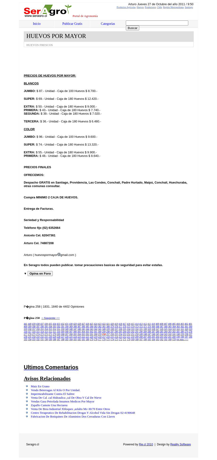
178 (96, 339)
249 (141, 334)
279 (186, 331)
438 (38, 323)
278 (190, 331)
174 (112, 339)
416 (129, 323)
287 (153, 331)
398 (34, 326)
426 (87, 323)
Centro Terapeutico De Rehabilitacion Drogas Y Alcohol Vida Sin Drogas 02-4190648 (83, 412)
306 (75, 331)
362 (182, 326)
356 (38, 329)
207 (145, 336)
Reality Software (180, 444)
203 (161, 336)
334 (129, 329)
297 (112, 331)
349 (67, 329)
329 (149, 329)
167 (141, 339)
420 (112, 323)
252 (129, 334)
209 (137, 336)
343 (91, 329)
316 (34, 331)
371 (145, 326)
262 (87, 334)
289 (145, 331)
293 (128, 331)
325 (166, 329)
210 (133, 336)
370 (149, 326)
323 (174, 329)
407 (166, 323)
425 (91, 323)
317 (30, 331)
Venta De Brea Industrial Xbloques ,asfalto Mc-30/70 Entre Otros (70, 409)
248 (145, 334)
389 (71, 326)
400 (25, 326)
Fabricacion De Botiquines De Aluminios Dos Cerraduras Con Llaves (73, 416)
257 (108, 334)
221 (87, 336)
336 (120, 329)
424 (96, 323)
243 (166, 334)
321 (182, 329)
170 (129, 339)
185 (67, 339)
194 (30, 339)
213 (120, 336)
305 (79, 331)
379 (112, 326)
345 (83, 329)
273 (42, 334)
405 (174, 323)
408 (161, 323)
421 (108, 323)
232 (42, 336)
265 (75, 334)
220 (91, 336)
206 (149, 336)
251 (133, 334)
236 (25, 336)
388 (75, 326)
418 (120, 323)
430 (71, 323)
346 (79, 329)
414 (137, 323)
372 (141, 326)
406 (170, 323)
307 (71, 331)
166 (145, 339)
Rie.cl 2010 (146, 444)
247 (149, 334)
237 (190, 334)
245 (157, 334)
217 (104, 336)
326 (162, 329)
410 (153, 323)
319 (190, 329)
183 (75, 339)
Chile (159, 7)
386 (83, 326)
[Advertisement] (109, 60)
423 (100, 323)
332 (137, 329)
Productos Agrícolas (126, 7)
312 (50, 331)
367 (162, 326)
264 (79, 334)
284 (166, 331)
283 (170, 331)
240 (178, 334)
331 (141, 329)
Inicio (37, 23)
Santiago (189, 7)
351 (58, 329)
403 (182, 323)
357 (34, 329)
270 (54, 334)
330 (145, 329)
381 (104, 326)
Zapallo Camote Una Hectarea (49, 405)
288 (149, 331)
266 (71, 334)
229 (54, 336)
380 (108, 326)
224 (75, 336)
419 (116, 323)
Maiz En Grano (40, 386)
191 (42, 339)
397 (38, 326)
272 (46, 334)
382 (100, 326)
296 (116, 331)
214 (116, 336)
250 (137, 334)
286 (157, 331)
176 (104, 339)
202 (166, 336)
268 (63, 334)
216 (108, 336)
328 (153, 329)
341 (100, 329)
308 (67, 331)
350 (63, 329)
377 (120, 326)
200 (174, 336)
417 (124, 323)
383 (96, 326)
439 (34, 323)
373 (137, 326)
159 (174, 339)
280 (182, 331)
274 (38, 334)
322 (178, 329)
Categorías (108, 23)
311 (54, 331)
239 (182, 334)
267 (67, 334)
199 (178, 336)
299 (104, 331)
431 (67, 323)
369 (153, 326)
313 (46, 331)
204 (157, 336)
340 (104, 329)
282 (174, 331)
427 (83, 323)
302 (91, 331)
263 (83, 334)
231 (46, 336)
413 (141, 323)
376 (124, 326)
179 (91, 339)
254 (120, 334)
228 (58, 336)
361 (186, 326)
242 (170, 334)
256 (112, 334)
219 (96, 336)
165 (149, 339)
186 (63, 339)
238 (186, 334)
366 (166, 326)
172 (120, 339)
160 (170, 339)
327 (157, 329)
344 (87, 329)
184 (71, 339)
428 (79, 323)
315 (38, 331)
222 (83, 336)
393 (54, 326)
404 (178, 323)
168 (137, 339)
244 (162, 334)
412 (145, 323)
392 (58, 326)
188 (54, 339)
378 (116, 326)
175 (108, 339)
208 (141, 336)
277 (25, 334)
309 (62, 331)
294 (124, 331)
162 (162, 339)
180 (87, 339)
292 (133, 331)
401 (190, 323)
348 (71, 329)
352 (54, 329)
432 (63, 323)
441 (25, 323)
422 (104, 323)
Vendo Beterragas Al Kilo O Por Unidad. (55, 390)
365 (170, 326)
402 (186, 323)
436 (46, 323)
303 (87, 331)
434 (54, 323)
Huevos (140, 7)
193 (34, 339)
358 (30, 329)
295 (120, 331)
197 (186, 336)
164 (153, 339)
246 (153, 334)
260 (96, 334)
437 (42, 323)
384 (91, 326)
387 (79, 326)
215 (112, 336)
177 (100, 339)
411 (149, 323)
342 (96, 329)
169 (133, 339)
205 (153, 336)
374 (133, 326)
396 (42, 326)
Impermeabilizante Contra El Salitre (52, 394)
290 (141, 331)
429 (75, 323)
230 (50, 336)
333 (133, 329)
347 (75, 329)
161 (166, 339)
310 (58, 331)
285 (161, 331)
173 (116, 339)
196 (190, 336)
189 (50, 339)
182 (79, 339)
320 (186, 329)
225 (71, 336)
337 (116, 329)
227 (63, 336)
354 (46, 329)
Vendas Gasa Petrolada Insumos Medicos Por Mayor (62, 401)
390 (67, 326)
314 (42, 331)
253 (124, 334)
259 (100, 334)
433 (58, 323)
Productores (150, 7)
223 (79, 336)
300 (100, 331)
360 (190, 326)
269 (58, 334)
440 (30, 323)
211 (129, 336)
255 (116, 334)
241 (174, 334)
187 (58, 339)
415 (133, 323)
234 (34, 336)
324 (170, 329)
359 (25, 329)
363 (178, 326)
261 (91, 334)
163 (157, 339)
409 (157, 323)
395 (46, 326)
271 (50, 334)
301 (95, 331)
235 (30, 336)
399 (30, 326)
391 (63, 326)
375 (129, 326)
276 (30, 334)
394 (50, 326)
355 (42, 329)
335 (124, 329)
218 (100, 336)
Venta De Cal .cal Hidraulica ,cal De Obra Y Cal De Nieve (66, 397)
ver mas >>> (182, 339)
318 (25, 331)
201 (170, 336)
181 (83, 339)
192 (38, 339)
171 (124, 339)
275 (34, 334)
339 (108, 329)
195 (25, 339)
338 (112, 329)
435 (50, 323)
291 (137, 331)
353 (50, 329)
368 (157, 326)
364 (174, 326)
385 (87, 326)
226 (67, 336)
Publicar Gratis (72, 23)
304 (83, 331)
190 (46, 339)
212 (124, 336)
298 (108, 331)
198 (182, 336)
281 (178, 331)
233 (38, 336)
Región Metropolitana (173, 7)
